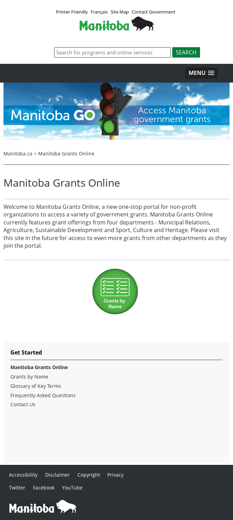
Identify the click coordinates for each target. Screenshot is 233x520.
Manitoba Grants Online (66, 153)
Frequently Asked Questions (43, 395)
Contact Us (22, 404)
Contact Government (153, 12)
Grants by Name (29, 377)
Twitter (17, 487)
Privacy (115, 474)
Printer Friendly (72, 12)
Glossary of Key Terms (35, 386)
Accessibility (23, 474)
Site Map (120, 12)
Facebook (44, 487)
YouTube (72, 487)
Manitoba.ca (17, 153)
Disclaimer (57, 474)
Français (99, 12)
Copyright (88, 474)
